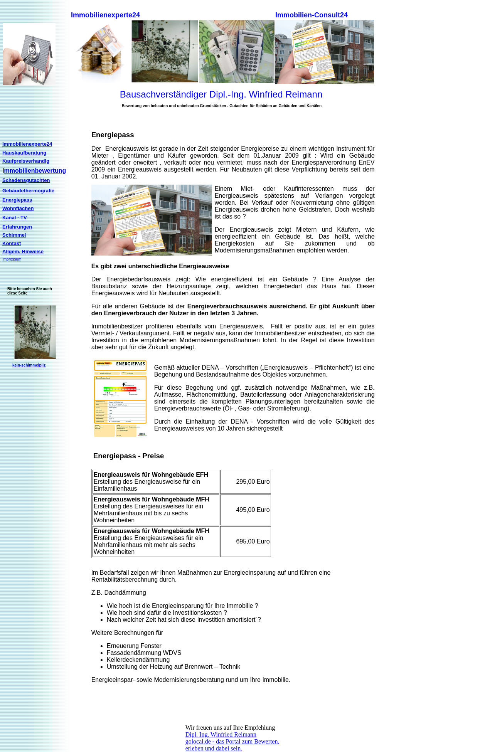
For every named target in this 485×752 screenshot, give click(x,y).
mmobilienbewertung (35, 170)
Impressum (11, 259)
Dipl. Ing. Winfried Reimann (220, 734)
